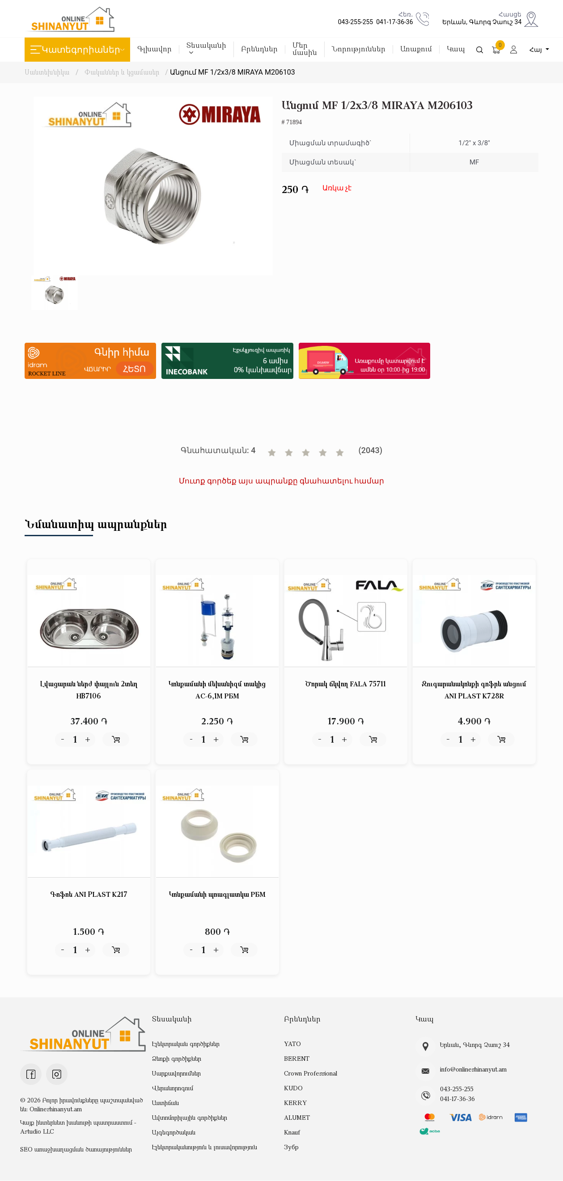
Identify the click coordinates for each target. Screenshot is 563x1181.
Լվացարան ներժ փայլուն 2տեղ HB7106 (89, 690)
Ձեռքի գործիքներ (176, 1059)
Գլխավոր (154, 49)
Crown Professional (310, 1073)
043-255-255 (354, 21)
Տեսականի (206, 49)
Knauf (292, 1132)
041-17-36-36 (393, 21)
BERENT (296, 1059)
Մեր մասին (304, 49)
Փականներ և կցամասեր (122, 71)
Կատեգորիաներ (77, 49)
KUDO (293, 1088)
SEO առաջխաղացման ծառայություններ (76, 1149)
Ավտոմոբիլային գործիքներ (189, 1118)
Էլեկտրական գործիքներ (186, 1044)
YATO (292, 1044)
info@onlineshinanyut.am (473, 1070)
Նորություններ (358, 49)
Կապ (456, 49)
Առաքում (416, 49)
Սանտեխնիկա (47, 71)
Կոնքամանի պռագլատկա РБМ (217, 894)
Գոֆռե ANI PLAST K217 (89, 894)
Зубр (291, 1147)
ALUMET (297, 1118)
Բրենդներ (259, 49)
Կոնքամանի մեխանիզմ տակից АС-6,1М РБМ (217, 690)
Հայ (537, 50)
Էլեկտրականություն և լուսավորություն (204, 1147)
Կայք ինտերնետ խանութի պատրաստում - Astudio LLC (78, 1127)
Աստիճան (165, 1103)
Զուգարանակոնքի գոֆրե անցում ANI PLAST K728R (474, 690)
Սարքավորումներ (176, 1073)
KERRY (295, 1103)
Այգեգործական (173, 1132)
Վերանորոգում (172, 1088)
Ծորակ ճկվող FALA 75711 (345, 684)
